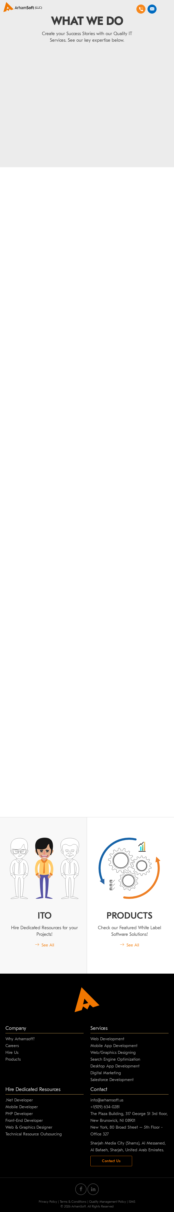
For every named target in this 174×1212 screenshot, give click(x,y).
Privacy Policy (48, 1202)
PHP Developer (19, 1113)
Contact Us (111, 1161)
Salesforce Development (111, 1079)
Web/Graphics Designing (112, 1052)
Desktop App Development (115, 1066)
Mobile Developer (21, 1107)
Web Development (107, 1039)
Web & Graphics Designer (28, 1127)
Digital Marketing (105, 1073)
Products (13, 1059)
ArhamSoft (78, 1206)
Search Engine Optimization (115, 1059)
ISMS (132, 1202)
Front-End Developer (24, 1120)
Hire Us (11, 1052)
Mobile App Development (114, 1045)
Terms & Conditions (73, 1202)
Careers (12, 1045)
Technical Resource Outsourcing (33, 1134)
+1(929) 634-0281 (105, 1107)
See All (44, 945)
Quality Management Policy (107, 1202)
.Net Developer (19, 1100)
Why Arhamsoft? (19, 1039)
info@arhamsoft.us (106, 1100)
